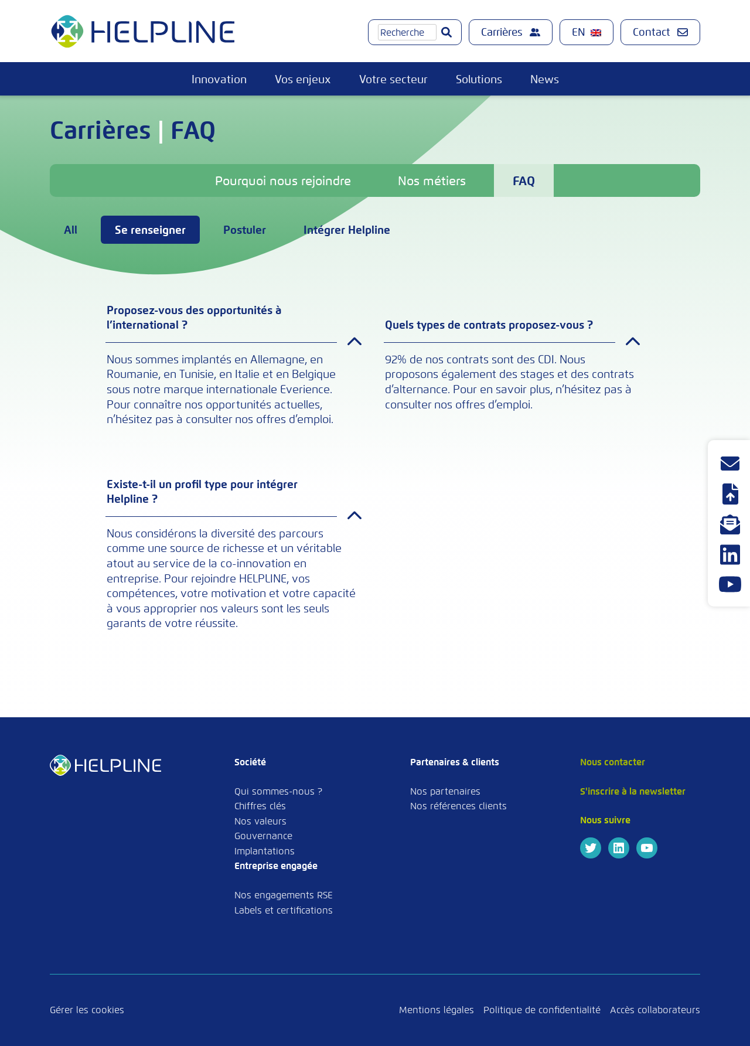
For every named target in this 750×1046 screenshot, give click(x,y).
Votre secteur (393, 79)
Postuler (244, 230)
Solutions (479, 79)
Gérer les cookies (87, 1010)
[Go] (446, 32)
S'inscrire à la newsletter (633, 791)
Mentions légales (436, 1010)
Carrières (510, 32)
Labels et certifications (283, 910)
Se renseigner (150, 230)
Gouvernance (263, 835)
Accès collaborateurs (655, 1010)
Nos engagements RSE (283, 895)
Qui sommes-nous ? (278, 791)
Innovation (219, 79)
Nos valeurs (260, 821)
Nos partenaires (445, 791)
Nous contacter (612, 762)
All (70, 230)
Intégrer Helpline (347, 230)
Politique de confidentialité (542, 1010)
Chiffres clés (260, 806)
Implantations (264, 851)
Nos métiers (432, 181)
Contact (660, 32)
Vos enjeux (303, 79)
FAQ (524, 181)
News (544, 79)
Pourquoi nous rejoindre (283, 181)
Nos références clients (458, 806)
